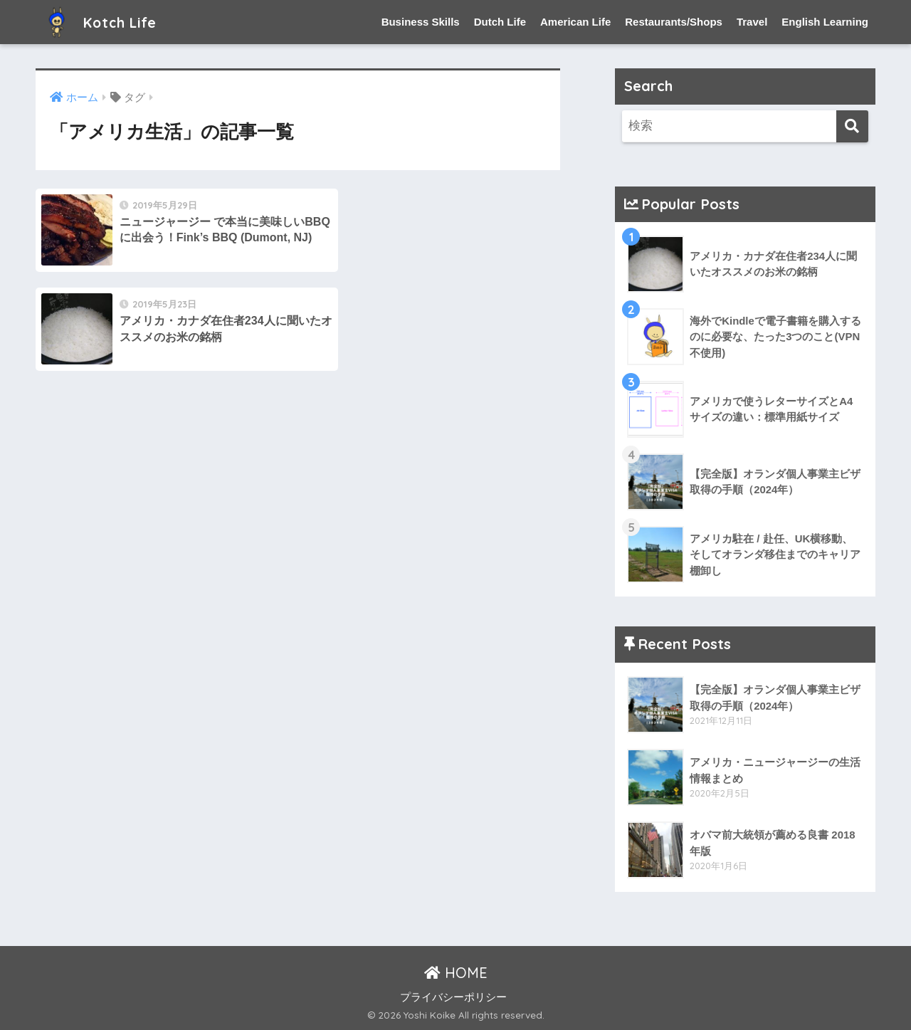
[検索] (852, 126)
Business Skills (420, 22)
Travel (752, 22)
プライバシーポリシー (453, 997)
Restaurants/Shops (673, 22)
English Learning (824, 22)
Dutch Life (500, 22)
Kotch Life (105, 21)
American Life (575, 22)
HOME (456, 973)
